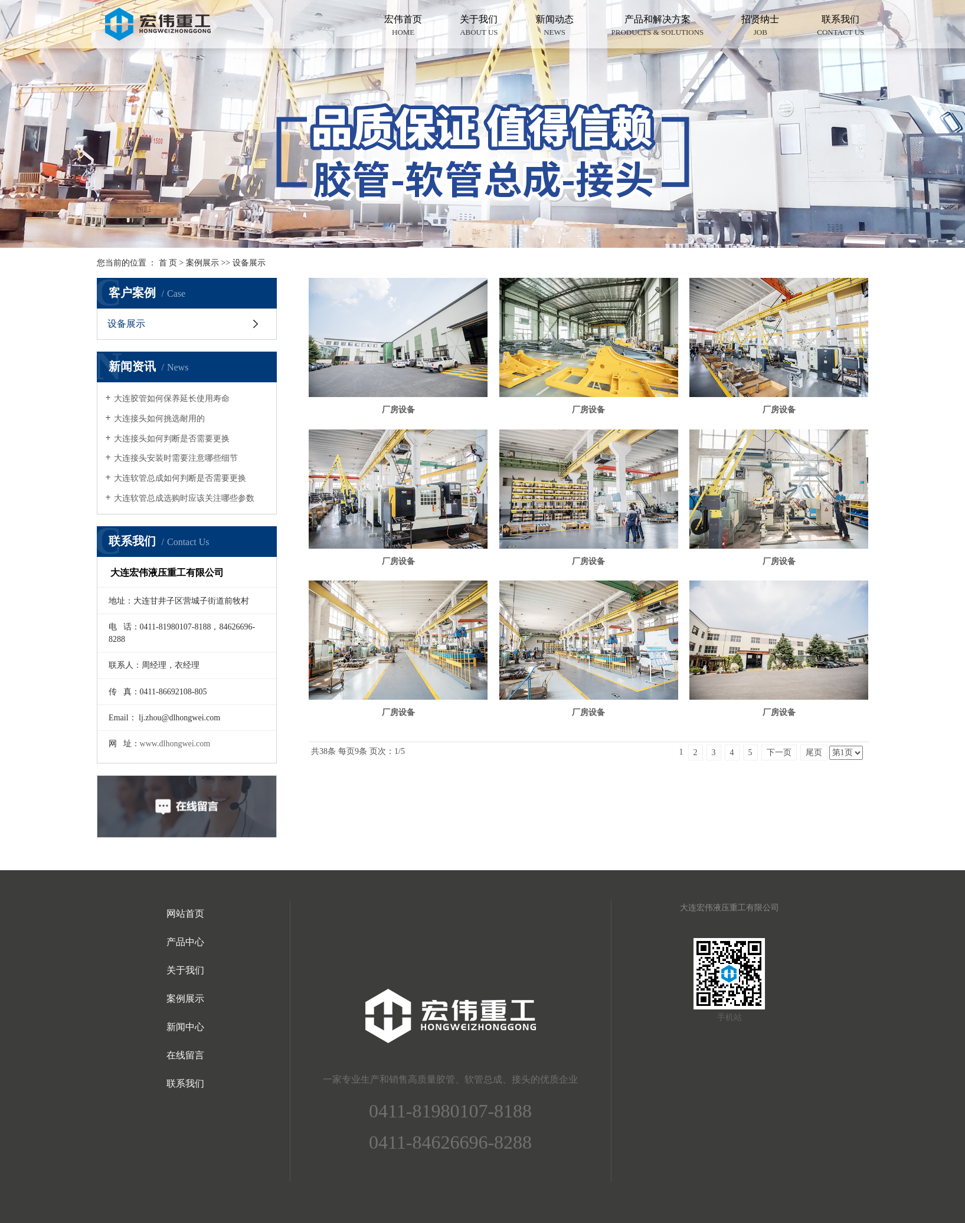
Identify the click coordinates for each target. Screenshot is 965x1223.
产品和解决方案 (657, 26)
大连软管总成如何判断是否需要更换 (180, 478)
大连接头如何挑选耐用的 (159, 418)
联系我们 (840, 26)
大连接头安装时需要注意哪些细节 (176, 458)
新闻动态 (555, 26)
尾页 (814, 752)
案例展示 (202, 262)
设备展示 (249, 262)
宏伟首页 (403, 26)
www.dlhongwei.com (175, 743)
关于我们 (479, 26)
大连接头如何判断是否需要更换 (172, 438)
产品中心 (185, 942)
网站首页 (185, 914)
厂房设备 (398, 409)
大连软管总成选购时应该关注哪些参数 (184, 498)
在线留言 (185, 1055)
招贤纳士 (760, 26)
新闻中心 (185, 1027)
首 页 (168, 262)
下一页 (779, 752)
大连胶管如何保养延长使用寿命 (172, 398)
